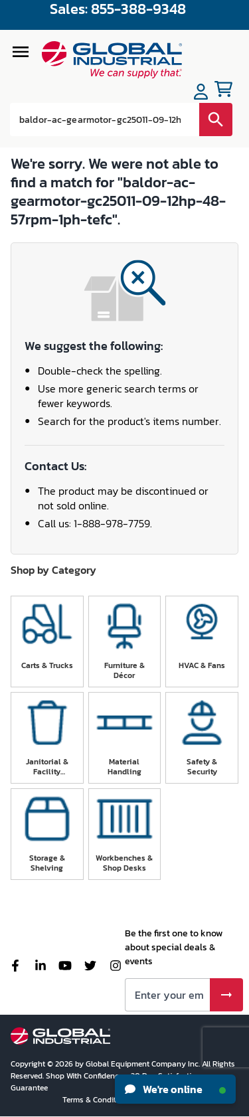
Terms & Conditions (97, 1100)
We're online (175, 1089)
